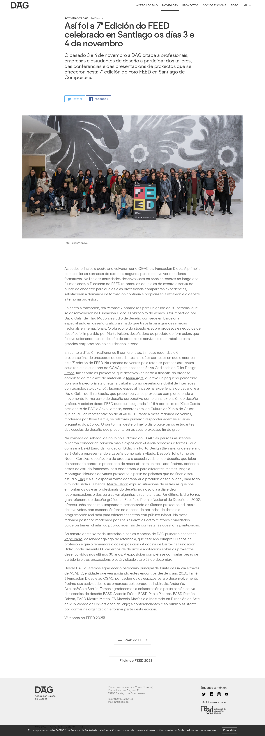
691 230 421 (126, 698)
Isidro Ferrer (189, 494)
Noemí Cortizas (77, 458)
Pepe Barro (73, 539)
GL (246, 5)
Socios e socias (214, 5)
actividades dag (76, 18)
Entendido (229, 730)
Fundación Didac (119, 448)
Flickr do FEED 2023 (132, 661)
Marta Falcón (117, 484)
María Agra (135, 378)
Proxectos (190, 5)
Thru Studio (98, 393)
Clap (81, 479)
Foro (235, 5)
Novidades (170, 5)
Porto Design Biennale (157, 448)
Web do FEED (132, 640)
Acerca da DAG (147, 5)
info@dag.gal (121, 701)
